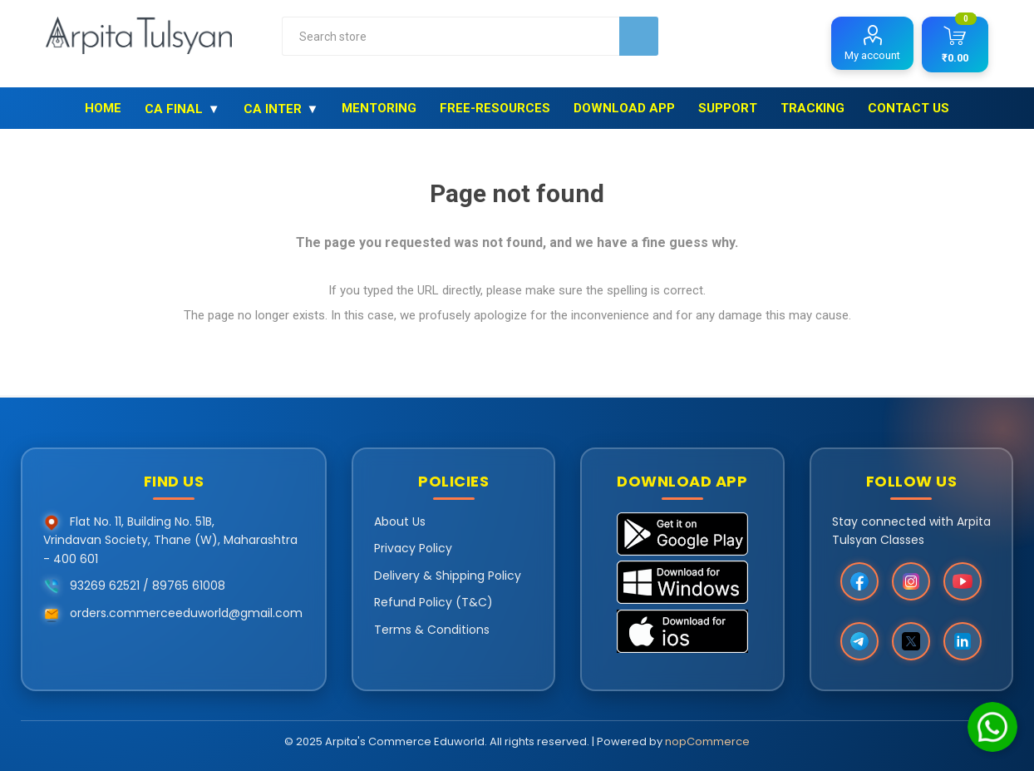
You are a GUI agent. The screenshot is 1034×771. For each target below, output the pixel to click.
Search (638, 36)
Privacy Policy (413, 548)
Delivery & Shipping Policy (447, 575)
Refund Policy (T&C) (433, 602)
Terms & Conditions (432, 629)
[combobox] (451, 36)
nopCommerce (707, 741)
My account (872, 55)
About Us (400, 521)
